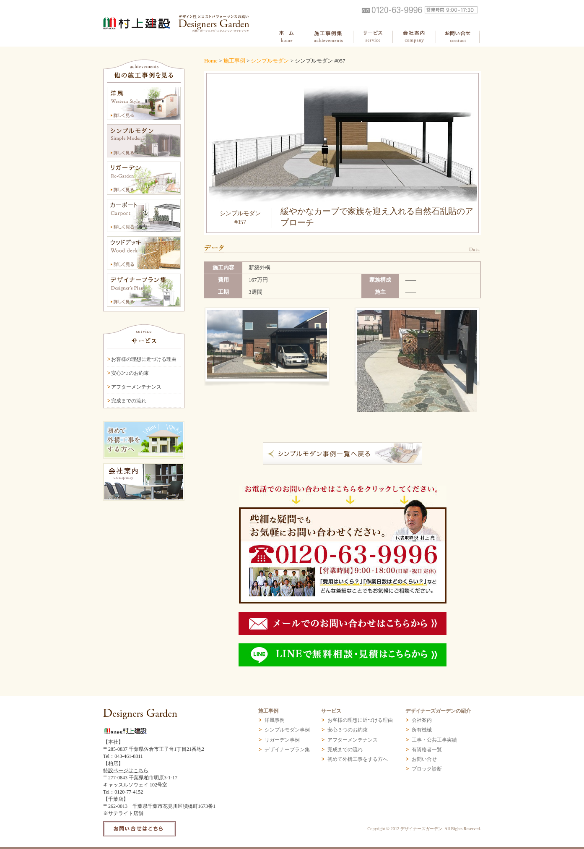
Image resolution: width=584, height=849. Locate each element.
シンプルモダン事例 (287, 730)
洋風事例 (275, 720)
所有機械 (422, 730)
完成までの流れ (128, 401)
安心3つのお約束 (130, 373)
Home (211, 60)
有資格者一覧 (427, 749)
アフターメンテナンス (136, 387)
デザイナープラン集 (287, 749)
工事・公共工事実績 (434, 740)
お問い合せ (424, 759)
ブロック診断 (427, 769)
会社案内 (422, 720)
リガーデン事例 (282, 740)
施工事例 (234, 60)
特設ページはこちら (125, 770)
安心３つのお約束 (347, 730)
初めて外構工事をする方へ (357, 759)
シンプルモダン (270, 60)
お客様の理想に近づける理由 (143, 359)
